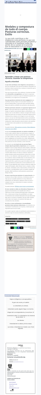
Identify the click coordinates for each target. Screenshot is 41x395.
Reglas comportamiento (11, 221)
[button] (25, 49)
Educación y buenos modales (12, 218)
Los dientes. (20, 320)
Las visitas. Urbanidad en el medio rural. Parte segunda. (21, 327)
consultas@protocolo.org (18, 361)
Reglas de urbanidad (20, 221)
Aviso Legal (9, 374)
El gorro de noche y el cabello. (20, 302)
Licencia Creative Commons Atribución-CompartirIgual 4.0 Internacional (20, 373)
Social (8, 1)
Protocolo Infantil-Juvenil (23, 218)
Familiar (12, 1)
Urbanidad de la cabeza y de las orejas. (21, 323)
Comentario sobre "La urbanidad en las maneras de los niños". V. (21, 316)
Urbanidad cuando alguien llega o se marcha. (21, 309)
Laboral (16, 1)
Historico (12, 223)
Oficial (21, 1)
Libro (16, 223)
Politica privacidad (11, 376)
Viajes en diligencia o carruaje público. (21, 299)
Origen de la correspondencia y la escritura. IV (21, 312)
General (7, 223)
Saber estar (28, 221)
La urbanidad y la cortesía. (20, 305)
